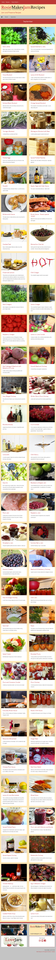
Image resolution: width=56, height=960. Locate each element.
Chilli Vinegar (35, 272)
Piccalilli (5, 186)
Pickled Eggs (6, 158)
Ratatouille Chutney (37, 855)
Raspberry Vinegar (8, 334)
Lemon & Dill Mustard (37, 75)
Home (3, 2)
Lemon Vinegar (35, 304)
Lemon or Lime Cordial (38, 334)
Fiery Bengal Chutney (9, 396)
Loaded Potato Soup (9, 913)
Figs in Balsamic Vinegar (38, 883)
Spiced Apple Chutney (10, 855)
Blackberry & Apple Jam (38, 483)
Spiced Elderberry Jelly (38, 46)
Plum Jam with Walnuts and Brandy (42, 827)
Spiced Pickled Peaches (38, 158)
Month (6, 17)
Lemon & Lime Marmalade (11, 795)
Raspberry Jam (35, 513)
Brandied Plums (36, 654)
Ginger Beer (34, 739)
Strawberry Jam (8, 543)
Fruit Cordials (35, 424)
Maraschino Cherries (37, 244)
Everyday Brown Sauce (10, 710)
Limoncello (6, 454)
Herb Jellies (6, 46)
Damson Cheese (8, 569)
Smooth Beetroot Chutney (39, 366)
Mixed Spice (34, 795)
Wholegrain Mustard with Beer (40, 131)
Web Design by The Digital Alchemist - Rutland (45, 951)
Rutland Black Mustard (10, 103)
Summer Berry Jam (37, 543)
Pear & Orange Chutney (10, 597)
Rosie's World (15, 2)
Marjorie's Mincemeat (9, 739)
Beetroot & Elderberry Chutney (40, 569)
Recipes (8, 2)
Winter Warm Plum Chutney (40, 396)
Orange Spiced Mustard (38, 103)
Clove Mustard (7, 75)
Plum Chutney (35, 682)
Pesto (32, 626)
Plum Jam (6, 513)
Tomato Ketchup (8, 883)
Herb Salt (6, 626)
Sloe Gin (5, 483)
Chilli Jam (34, 597)
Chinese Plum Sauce (9, 767)
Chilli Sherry (34, 454)
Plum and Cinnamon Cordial (11, 682)
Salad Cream (7, 654)
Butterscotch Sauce (9, 214)
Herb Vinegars (7, 304)
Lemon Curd (34, 913)
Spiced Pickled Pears (9, 827)
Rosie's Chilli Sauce (36, 710)
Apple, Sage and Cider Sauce (40, 186)
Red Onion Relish (36, 767)
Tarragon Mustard (8, 131)
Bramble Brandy (8, 424)
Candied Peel (7, 244)
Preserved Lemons (8, 272)
